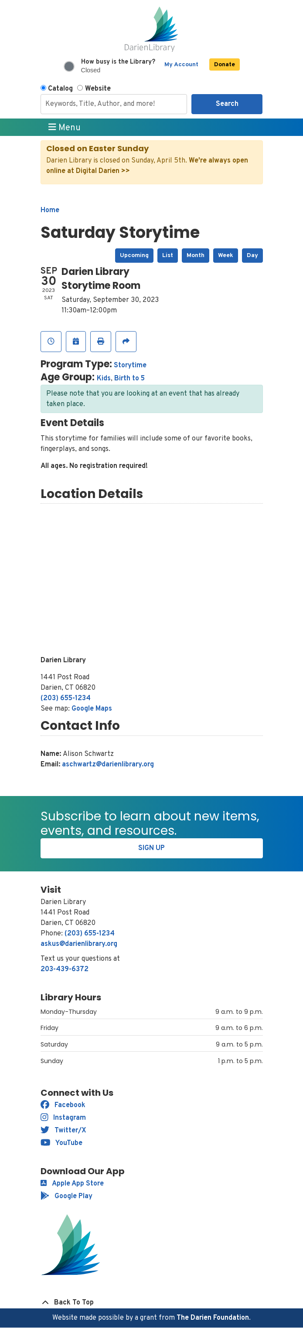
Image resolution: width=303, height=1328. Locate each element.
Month (195, 255)
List (167, 255)
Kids (104, 378)
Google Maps (91, 709)
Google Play (66, 1196)
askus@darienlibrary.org (79, 944)
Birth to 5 (129, 378)
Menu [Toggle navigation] (64, 127)
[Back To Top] (152, 1302)
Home (50, 210)
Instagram (63, 1118)
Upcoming (134, 255)
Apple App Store (72, 1183)
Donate (224, 64)
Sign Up (151, 848)
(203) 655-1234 (66, 698)
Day (252, 255)
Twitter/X (63, 1130)
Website (98, 89)
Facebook (63, 1105)
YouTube (62, 1143)
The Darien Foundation (213, 1318)
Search (227, 104)
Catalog (60, 89)
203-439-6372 (65, 969)
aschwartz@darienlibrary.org (108, 764)
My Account (181, 64)
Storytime (130, 365)
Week (225, 255)
